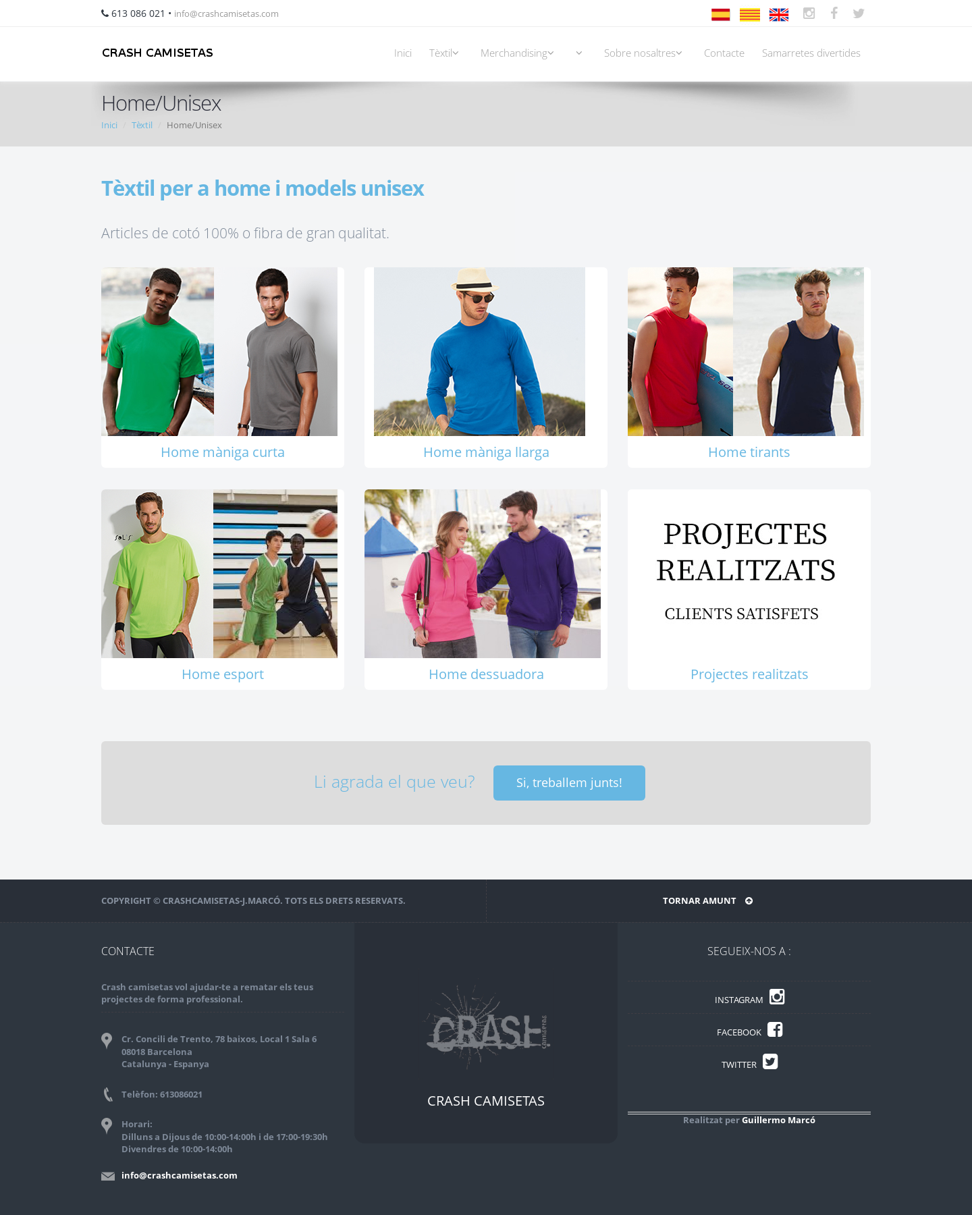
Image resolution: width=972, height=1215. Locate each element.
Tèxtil (446, 53)
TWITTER (750, 1064)
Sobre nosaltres (645, 53)
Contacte (724, 53)
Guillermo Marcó (778, 1120)
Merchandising (519, 53)
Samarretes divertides (811, 53)
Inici (403, 53)
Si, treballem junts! (569, 782)
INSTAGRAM (749, 1000)
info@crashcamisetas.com (226, 13)
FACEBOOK (749, 1032)
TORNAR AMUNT (708, 900)
